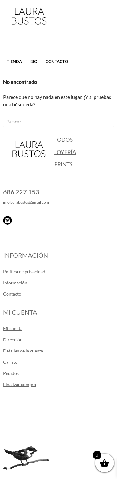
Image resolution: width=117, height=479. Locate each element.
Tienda (14, 61)
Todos (63, 139)
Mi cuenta (12, 328)
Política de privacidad (24, 271)
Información (15, 282)
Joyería (65, 152)
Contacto (57, 61)
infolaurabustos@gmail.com (26, 202)
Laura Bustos (29, 27)
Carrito (10, 362)
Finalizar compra (19, 384)
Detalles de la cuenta (23, 350)
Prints (63, 164)
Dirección (12, 339)
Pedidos (11, 373)
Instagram (7, 220)
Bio (33, 61)
